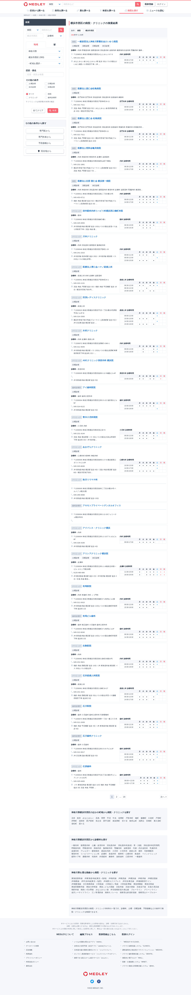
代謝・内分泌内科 (140, 848)
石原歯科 (87, 766)
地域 (36, 44)
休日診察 (105, 46)
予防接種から (44, 143)
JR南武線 (113, 878)
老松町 (74, 824)
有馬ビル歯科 (89, 616)
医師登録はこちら (107, 934)
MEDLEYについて (65, 934)
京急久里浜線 (153, 887)
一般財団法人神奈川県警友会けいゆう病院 (98, 41)
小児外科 (123, 851)
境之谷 (98, 821)
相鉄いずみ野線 (87, 890)
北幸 (73, 818)
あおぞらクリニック (92, 447)
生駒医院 (87, 646)
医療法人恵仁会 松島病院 (89, 118)
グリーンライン (150, 890)
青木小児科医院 (90, 417)
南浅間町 (116, 821)
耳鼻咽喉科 (148, 851)
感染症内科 (105, 851)
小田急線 (100, 884)
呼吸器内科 (76, 848)
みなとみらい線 (102, 890)
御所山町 (133, 821)
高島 (97, 818)
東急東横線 (138, 884)
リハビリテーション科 (90, 854)
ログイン (161, 4)
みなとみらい (88, 818)
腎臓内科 (118, 848)
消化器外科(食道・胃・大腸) (130, 845)
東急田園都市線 (77, 887)
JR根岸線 (142, 878)
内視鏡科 (103, 857)
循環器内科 (85, 845)
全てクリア (38, 110)
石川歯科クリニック (92, 736)
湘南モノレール (111, 892)
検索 (52, 110)
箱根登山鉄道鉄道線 (128, 892)
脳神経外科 (107, 848)
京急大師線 (130, 887)
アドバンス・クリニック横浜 (96, 528)
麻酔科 (111, 857)
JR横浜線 (132, 878)
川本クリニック (90, 236)
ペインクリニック (149, 854)
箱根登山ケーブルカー (147, 892)
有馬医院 (87, 586)
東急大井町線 (91, 887)
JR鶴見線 (122, 878)
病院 (74, 42)
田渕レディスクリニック (94, 297)
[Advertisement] (118, 76)
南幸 (79, 818)
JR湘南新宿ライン (143, 881)
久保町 (151, 818)
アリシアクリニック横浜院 (95, 553)
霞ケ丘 (81, 824)
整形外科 (75, 854)
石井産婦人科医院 (91, 675)
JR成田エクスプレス (112, 881)
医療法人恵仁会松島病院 (89, 88)
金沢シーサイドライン (80, 892)
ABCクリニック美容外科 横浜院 (98, 360)
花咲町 (81, 821)
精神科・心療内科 (125, 854)
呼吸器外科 (87, 848)
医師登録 (149, 4)
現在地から (44, 151)
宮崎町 (149, 821)
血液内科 (75, 851)
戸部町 (158, 818)
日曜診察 (95, 46)
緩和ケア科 (76, 857)
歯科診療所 (76, 388)
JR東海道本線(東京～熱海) (95, 878)
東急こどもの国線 (106, 887)
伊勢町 (74, 821)
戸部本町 (129, 818)
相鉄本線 (75, 890)
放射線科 (120, 857)
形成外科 (112, 854)
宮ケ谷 (124, 821)
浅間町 (121, 818)
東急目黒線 (149, 884)
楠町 (137, 818)
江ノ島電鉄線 (97, 892)
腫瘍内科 (86, 857)
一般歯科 (138, 857)
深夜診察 (85, 46)
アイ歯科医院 (89, 387)
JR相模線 (75, 881)
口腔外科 (129, 857)
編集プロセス (86, 934)
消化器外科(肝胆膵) (152, 845)
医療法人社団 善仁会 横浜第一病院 (94, 181)
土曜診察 (75, 46)
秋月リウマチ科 (90, 480)
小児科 (115, 851)
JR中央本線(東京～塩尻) (91, 881)
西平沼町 (107, 821)
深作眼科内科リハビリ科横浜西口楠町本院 (103, 211)
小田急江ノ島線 (111, 884)
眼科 (140, 851)
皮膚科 (104, 854)
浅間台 (141, 821)
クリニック (76, 211)
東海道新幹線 (77, 878)
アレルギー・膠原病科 (90, 851)
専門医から (44, 131)
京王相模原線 (88, 884)
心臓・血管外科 (98, 845)
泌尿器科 (127, 848)
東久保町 (157, 821)
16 (124, 797)
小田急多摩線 (126, 884)
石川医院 (87, 706)
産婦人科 (133, 851)
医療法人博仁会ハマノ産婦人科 (97, 267)
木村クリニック (90, 330)
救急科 (137, 854)
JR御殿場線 (76, 884)
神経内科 (97, 848)
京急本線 (120, 887)
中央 (114, 818)
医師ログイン (128, 934)
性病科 (94, 857)
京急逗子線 (141, 887)
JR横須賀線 (153, 878)
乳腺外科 (153, 848)
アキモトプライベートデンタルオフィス (102, 505)
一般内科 (75, 845)
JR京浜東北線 (128, 881)
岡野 (103, 818)
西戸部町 (90, 821)
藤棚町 (143, 818)
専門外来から (44, 137)
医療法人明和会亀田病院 (89, 148)
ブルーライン (136, 890)
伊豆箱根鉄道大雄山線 (120, 890)
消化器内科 (111, 845)
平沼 (109, 818)
